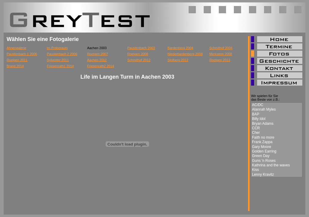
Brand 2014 (15, 66)
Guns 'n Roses (276, 161)
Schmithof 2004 (220, 48)
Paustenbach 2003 (141, 48)
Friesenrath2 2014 (100, 66)
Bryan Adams (276, 123)
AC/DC (276, 105)
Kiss (276, 170)
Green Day (276, 156)
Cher (276, 133)
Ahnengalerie (16, 48)
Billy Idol (276, 119)
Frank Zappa (276, 142)
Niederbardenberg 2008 (184, 54)
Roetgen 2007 (97, 54)
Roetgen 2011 (17, 60)
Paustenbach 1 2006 (22, 54)
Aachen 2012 (97, 60)
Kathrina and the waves (276, 165)
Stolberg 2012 (177, 60)
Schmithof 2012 (138, 60)
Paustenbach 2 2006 (62, 54)
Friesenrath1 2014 (60, 66)
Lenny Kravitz (276, 174)
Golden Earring (276, 151)
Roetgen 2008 (137, 54)
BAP (276, 114)
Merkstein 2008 (220, 54)
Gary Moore (276, 147)
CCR (276, 128)
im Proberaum (57, 48)
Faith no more (276, 137)
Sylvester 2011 (58, 60)
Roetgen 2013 (219, 60)
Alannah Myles (276, 109)
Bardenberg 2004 (180, 48)
